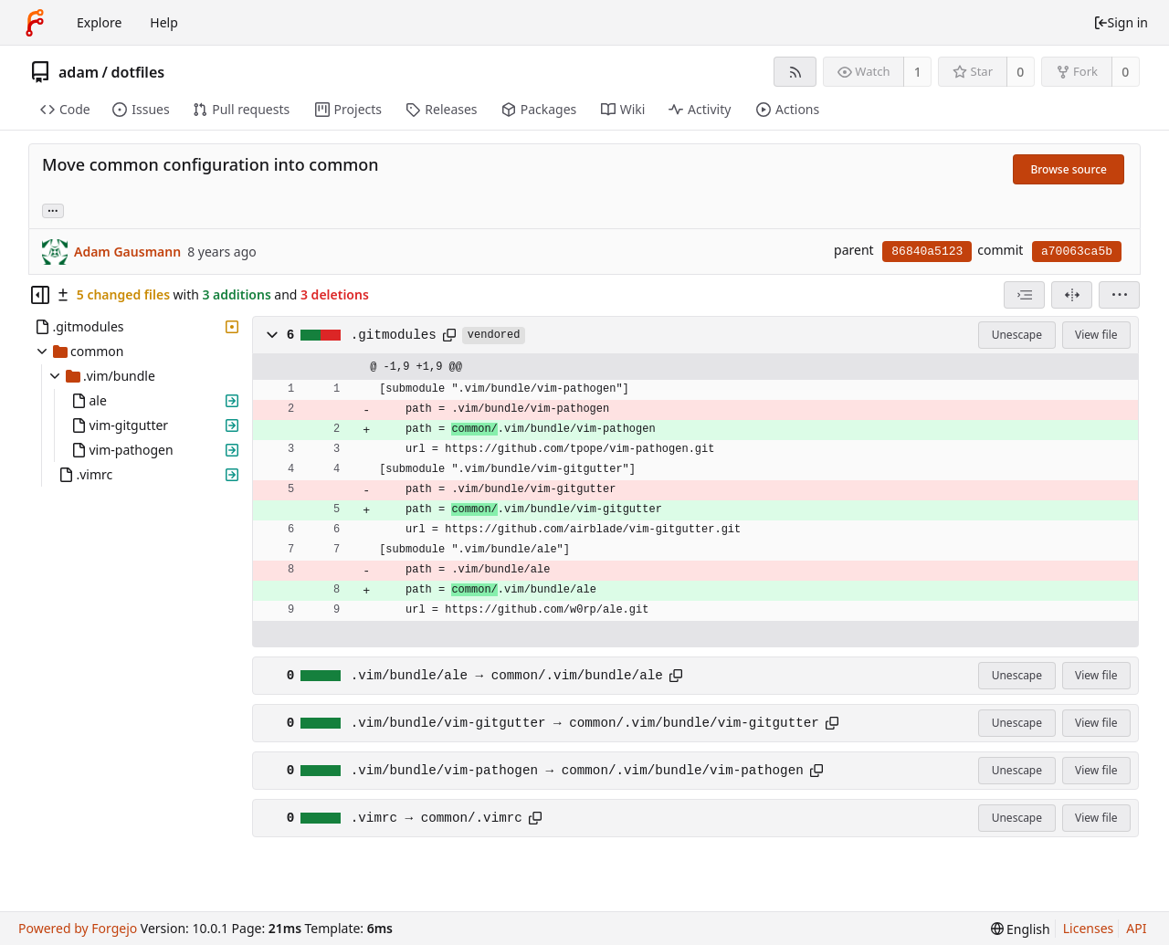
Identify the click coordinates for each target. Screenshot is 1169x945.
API (1136, 928)
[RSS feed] (795, 72)
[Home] (34, 22)
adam (78, 72)
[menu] (1119, 295)
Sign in (1120, 22)
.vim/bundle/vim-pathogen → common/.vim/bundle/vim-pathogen (577, 770)
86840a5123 (927, 251)
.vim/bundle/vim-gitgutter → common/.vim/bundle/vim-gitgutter (585, 723)
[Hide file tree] (40, 295)
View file (1096, 334)
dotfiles (138, 72)
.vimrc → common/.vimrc (436, 818)
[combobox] (1024, 295)
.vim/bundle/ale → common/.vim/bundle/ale (507, 675)
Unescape (1017, 334)
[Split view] (1071, 295)
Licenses (1088, 928)
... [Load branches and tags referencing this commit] (52, 209)
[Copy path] (449, 335)
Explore (99, 22)
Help (164, 22)
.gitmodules (394, 335)
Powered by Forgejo (77, 928)
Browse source (1068, 169)
